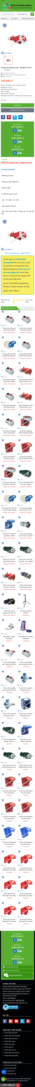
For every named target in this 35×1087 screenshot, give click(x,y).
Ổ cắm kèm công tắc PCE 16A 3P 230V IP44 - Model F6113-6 (9, 433)
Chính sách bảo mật (9, 1074)
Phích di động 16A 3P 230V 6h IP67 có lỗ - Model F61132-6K (26, 407)
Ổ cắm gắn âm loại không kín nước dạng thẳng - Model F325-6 (9, 870)
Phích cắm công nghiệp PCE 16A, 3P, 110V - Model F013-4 (9, 613)
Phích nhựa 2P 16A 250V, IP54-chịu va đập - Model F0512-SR (9, 561)
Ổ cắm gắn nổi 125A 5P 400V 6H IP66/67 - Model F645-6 (9, 356)
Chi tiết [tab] (4, 159)
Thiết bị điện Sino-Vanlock (11, 1052)
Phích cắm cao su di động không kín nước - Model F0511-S (26, 767)
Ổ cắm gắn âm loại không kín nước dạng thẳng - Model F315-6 (26, 895)
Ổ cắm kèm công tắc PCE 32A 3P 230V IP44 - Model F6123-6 (9, 407)
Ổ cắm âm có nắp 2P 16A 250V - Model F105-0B (9, 536)
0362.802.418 (17, 149)
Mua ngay (17, 105)
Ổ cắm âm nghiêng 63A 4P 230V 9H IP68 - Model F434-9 (26, 433)
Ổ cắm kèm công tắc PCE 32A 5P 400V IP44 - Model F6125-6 (9, 381)
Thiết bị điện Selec (9, 1044)
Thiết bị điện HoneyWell (10, 1055)
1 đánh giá (7, 70)
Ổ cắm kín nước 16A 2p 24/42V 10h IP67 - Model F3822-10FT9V (9, 484)
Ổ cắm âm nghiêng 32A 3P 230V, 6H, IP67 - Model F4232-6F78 (26, 458)
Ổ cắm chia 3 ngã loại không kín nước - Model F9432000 (26, 690)
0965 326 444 (20, 1000)
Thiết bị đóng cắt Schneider (11, 1035)
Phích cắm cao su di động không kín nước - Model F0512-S (9, 767)
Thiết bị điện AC (8, 1047)
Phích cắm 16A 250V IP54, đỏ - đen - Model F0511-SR (26, 561)
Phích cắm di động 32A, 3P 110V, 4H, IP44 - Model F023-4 (9, 587)
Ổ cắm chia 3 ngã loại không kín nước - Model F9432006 (9, 715)
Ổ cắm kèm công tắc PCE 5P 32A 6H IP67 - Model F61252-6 (26, 356)
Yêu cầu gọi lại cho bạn (11, 970)
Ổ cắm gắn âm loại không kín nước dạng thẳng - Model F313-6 (26, 921)
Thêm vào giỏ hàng (17, 110)
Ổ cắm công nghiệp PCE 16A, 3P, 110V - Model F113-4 (25, 510)
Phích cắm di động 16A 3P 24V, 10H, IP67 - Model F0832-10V (26, 536)
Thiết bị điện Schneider (10, 1033)
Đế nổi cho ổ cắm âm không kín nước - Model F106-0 (25, 715)
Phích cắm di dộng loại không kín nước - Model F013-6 (25, 587)
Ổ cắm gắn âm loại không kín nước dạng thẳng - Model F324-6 (26, 870)
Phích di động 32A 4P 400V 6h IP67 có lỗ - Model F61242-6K (26, 381)
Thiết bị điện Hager (9, 1041)
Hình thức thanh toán (9, 1065)
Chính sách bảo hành (9, 1068)
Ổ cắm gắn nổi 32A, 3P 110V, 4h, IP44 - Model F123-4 (9, 510)
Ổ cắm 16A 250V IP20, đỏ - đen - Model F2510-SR (26, 484)
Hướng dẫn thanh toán (11, 967)
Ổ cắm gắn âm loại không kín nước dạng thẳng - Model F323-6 (9, 895)
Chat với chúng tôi (13, 975)
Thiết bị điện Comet (9, 1050)
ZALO (3, 1071)
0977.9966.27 (17, 127)
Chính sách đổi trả (9, 1071)
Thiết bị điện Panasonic (10, 1038)
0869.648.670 (17, 138)
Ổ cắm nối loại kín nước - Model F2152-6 (17, 253)
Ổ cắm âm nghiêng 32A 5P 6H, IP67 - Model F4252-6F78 (9, 458)
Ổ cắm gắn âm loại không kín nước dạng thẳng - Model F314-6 (9, 921)
